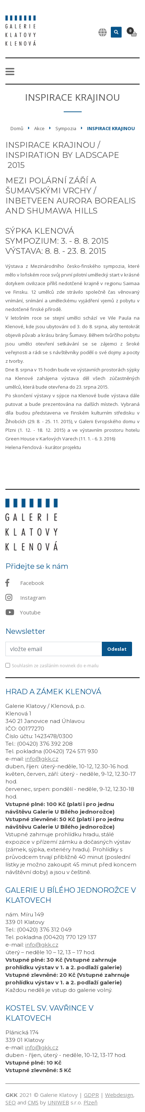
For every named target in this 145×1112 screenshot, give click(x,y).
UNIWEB (58, 1102)
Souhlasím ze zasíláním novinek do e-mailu (55, 666)
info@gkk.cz (41, 758)
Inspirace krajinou (111, 128)
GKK (11, 1095)
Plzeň (90, 1102)
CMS (33, 1102)
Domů (16, 128)
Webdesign (119, 1094)
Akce (39, 128)
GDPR (91, 1094)
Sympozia (65, 128)
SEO (10, 1102)
